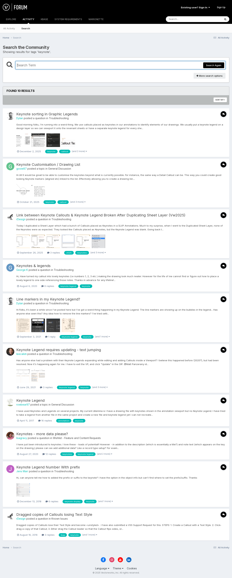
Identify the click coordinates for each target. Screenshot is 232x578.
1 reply (50, 336)
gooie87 (21, 168)
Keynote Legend (30, 400)
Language (102, 568)
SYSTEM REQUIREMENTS (68, 19)
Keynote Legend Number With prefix (48, 467)
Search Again (213, 65)
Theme (118, 568)
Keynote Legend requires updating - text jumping (58, 350)
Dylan (19, 118)
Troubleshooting (59, 118)
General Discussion (59, 168)
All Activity (9, 28)
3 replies (53, 252)
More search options (209, 75)
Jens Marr (22, 471)
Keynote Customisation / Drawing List (48, 164)
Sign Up (221, 7)
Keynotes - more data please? (42, 434)
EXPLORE (11, 19)
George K (22, 269)
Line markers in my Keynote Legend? (48, 299)
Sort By (220, 100)
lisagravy (21, 438)
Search (25, 28)
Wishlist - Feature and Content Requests (77, 438)
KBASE (44, 19)
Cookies (132, 568)
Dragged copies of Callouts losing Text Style (54, 514)
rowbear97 (23, 404)
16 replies (45, 420)
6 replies (47, 286)
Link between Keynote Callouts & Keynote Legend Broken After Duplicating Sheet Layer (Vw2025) (100, 215)
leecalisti (21, 353)
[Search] (184, 19)
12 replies (49, 454)
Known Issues (59, 518)
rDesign (21, 219)
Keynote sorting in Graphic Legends (47, 114)
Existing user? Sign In (195, 7)
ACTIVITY (28, 21)
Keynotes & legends (33, 266)
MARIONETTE (96, 19)
